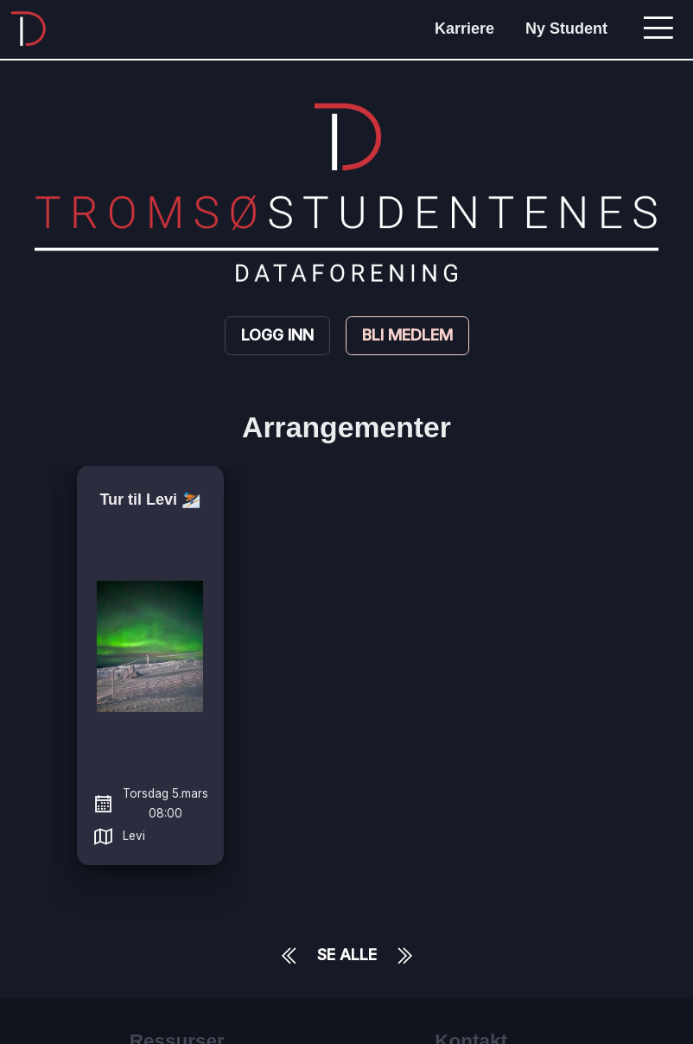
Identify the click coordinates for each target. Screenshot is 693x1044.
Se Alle (347, 954)
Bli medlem (407, 335)
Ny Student (566, 28)
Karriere (464, 28)
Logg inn (277, 335)
